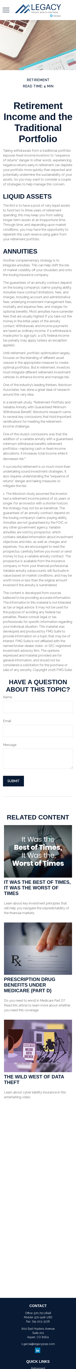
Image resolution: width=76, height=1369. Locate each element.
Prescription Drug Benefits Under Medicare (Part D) (29, 985)
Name (7, 697)
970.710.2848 (42, 1313)
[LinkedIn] (37, 1350)
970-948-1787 (43, 1317)
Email (7, 721)
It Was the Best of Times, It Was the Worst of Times (37, 887)
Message (9, 745)
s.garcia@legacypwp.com (38, 1344)
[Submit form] (13, 781)
